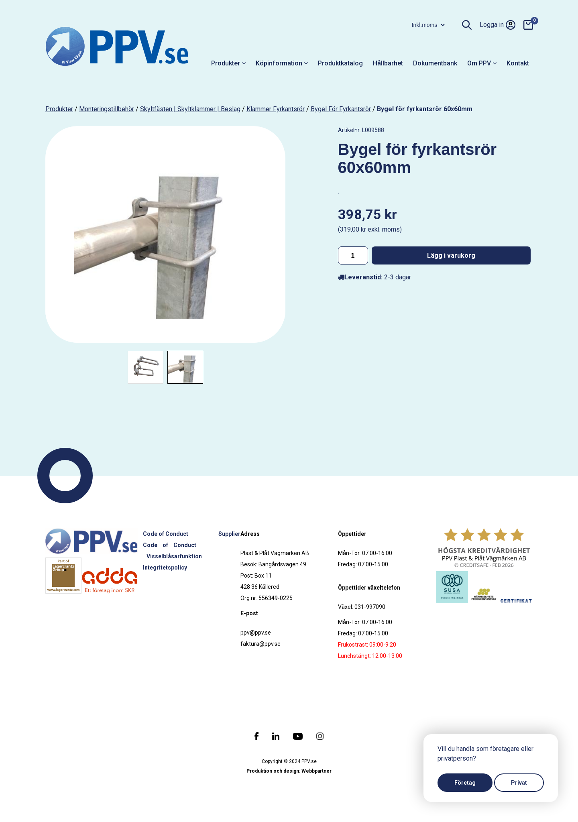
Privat (519, 782)
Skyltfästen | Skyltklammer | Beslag (190, 109)
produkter (59, 109)
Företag (465, 782)
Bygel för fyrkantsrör (341, 109)
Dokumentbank (435, 63)
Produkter (228, 63)
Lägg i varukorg (451, 255)
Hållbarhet (388, 63)
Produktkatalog (340, 63)
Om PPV (482, 63)
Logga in (497, 25)
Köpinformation (282, 63)
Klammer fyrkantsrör (275, 109)
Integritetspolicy (165, 567)
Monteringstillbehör (106, 109)
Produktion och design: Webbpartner (289, 771)
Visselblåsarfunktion (174, 556)
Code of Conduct (165, 534)
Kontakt (518, 63)
